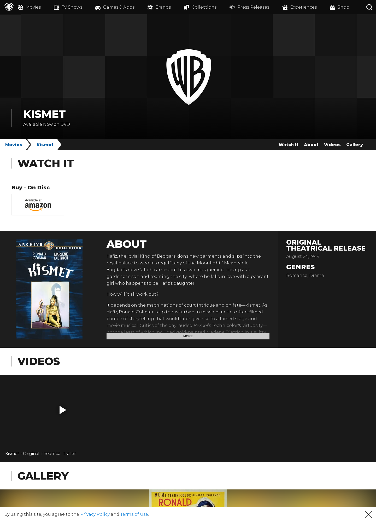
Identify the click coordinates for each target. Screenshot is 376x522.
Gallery (354, 144)
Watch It (288, 144)
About (311, 144)
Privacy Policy (95, 514)
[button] (63, 410)
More (188, 336)
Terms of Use (134, 514)
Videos (332, 144)
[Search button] (369, 7)
